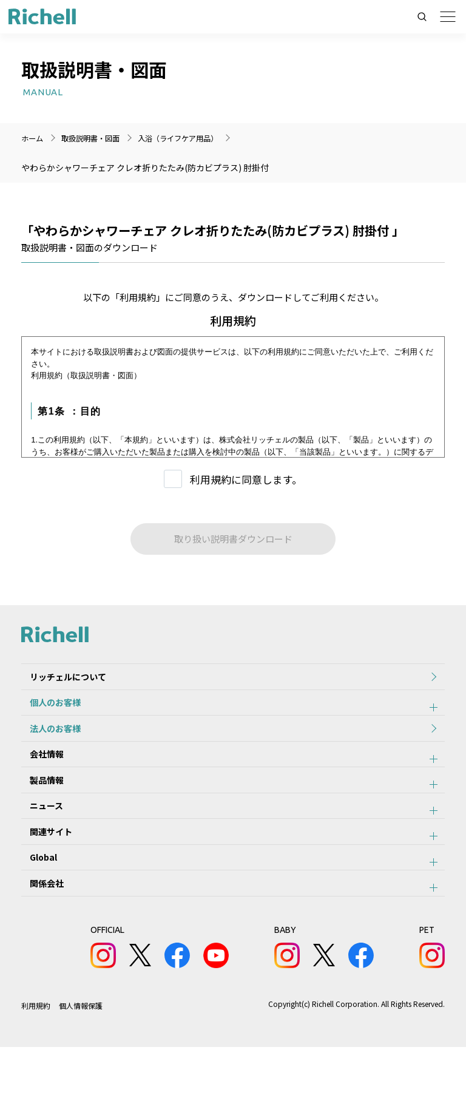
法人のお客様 (46, 747)
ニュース (38, 847)
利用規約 (35, 1073)
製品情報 (38, 814)
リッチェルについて (59, 680)
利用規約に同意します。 (246, 479)
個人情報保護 (81, 1073)
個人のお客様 (46, 714)
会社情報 (38, 780)
